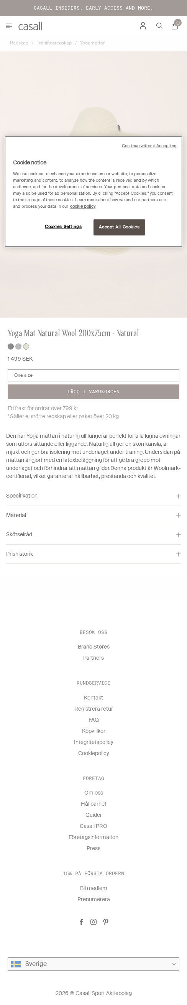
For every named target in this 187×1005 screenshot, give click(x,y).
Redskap (19, 43)
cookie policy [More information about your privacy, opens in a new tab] (82, 207)
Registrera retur (93, 708)
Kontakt (93, 697)
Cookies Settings (63, 227)
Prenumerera (93, 899)
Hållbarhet (94, 803)
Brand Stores (94, 646)
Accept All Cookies (119, 227)
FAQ (94, 719)
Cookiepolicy (93, 753)
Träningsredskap (54, 43)
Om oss (93, 792)
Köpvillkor (93, 730)
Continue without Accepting (149, 146)
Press (93, 848)
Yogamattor (92, 43)
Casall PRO (93, 826)
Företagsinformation (93, 837)
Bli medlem (93, 888)
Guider (93, 814)
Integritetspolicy (93, 742)
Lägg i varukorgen (93, 391)
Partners (93, 657)
